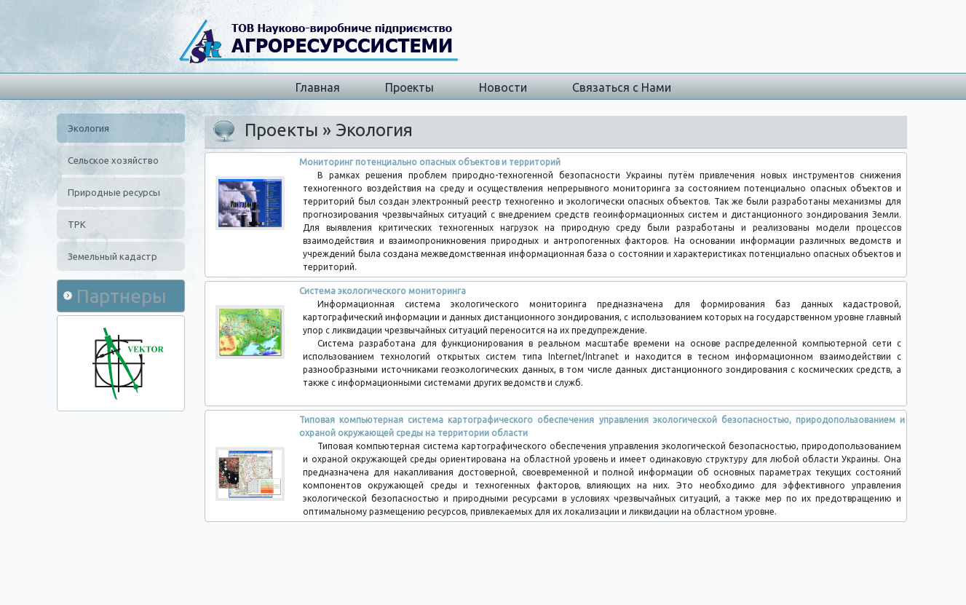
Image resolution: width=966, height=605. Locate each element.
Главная (318, 87)
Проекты (409, 87)
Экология (88, 128)
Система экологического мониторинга (382, 291)
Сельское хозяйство (113, 160)
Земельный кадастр (112, 256)
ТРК (77, 224)
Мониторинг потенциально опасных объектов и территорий (430, 162)
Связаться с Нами (621, 87)
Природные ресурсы (114, 192)
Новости (503, 87)
